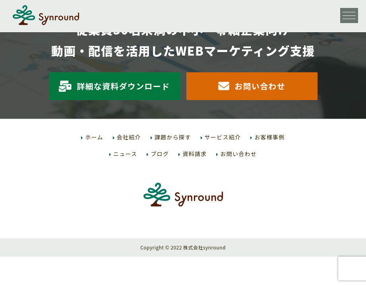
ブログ (160, 154)
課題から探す (173, 137)
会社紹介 (129, 137)
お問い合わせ (251, 86)
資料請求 (194, 154)
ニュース (125, 154)
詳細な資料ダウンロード (114, 86)
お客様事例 (269, 137)
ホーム (94, 137)
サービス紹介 (223, 137)
